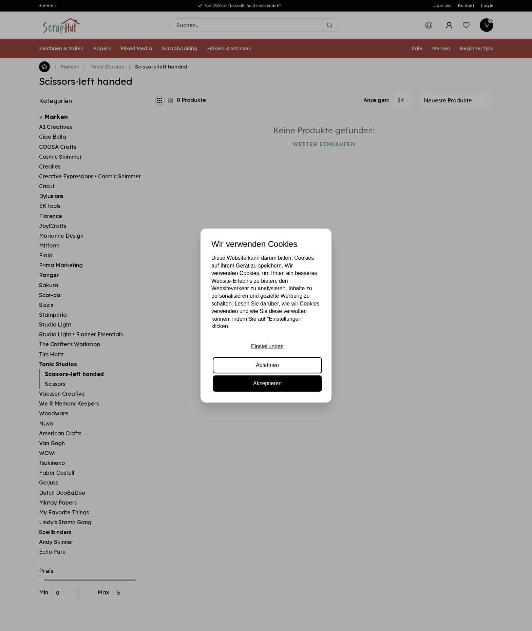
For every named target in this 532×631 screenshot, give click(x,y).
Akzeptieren (267, 383)
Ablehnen (267, 365)
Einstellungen (267, 347)
